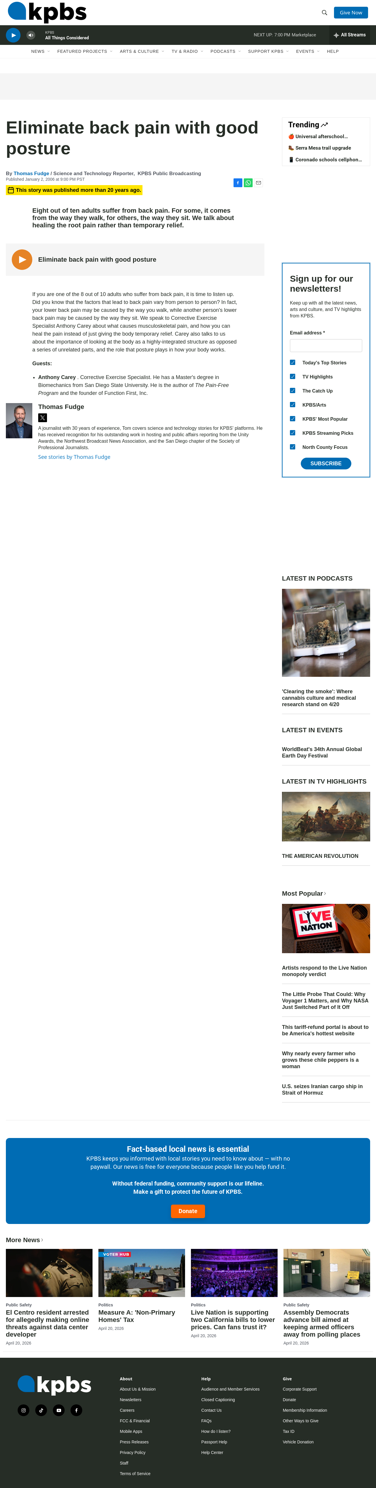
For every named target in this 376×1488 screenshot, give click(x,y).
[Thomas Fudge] (19, 420)
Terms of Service (135, 1473)
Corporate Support (300, 1389)
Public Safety (19, 1305)
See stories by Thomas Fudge (74, 456)
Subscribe (326, 463)
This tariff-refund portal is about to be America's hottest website (325, 1030)
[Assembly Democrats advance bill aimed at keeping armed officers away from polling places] (326, 1273)
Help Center (212, 1452)
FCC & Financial (135, 1420)
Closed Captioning (218, 1399)
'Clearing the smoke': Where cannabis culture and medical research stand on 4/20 (319, 698)
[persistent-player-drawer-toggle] (349, 42)
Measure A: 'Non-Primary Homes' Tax (136, 1316)
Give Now (352, 15)
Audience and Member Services (230, 1389)
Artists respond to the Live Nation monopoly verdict (324, 971)
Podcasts (223, 60)
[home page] (45, 15)
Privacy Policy (132, 1452)
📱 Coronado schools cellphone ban (324, 162)
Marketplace (304, 42)
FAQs (206, 1420)
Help (333, 60)
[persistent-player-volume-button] (31, 42)
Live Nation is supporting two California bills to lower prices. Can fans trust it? (233, 1320)
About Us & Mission (138, 1389)
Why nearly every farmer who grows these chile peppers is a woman (320, 1060)
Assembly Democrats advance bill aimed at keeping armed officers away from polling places (321, 1323)
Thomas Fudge (31, 173)
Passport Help (214, 1442)
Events (305, 60)
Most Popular (304, 893)
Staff (124, 1463)
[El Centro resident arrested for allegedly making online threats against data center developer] (49, 1273)
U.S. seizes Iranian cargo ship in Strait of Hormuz (322, 1089)
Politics (105, 1305)
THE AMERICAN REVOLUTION (320, 856)
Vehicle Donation (298, 1442)
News (38, 60)
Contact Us (211, 1410)
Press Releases (134, 1442)
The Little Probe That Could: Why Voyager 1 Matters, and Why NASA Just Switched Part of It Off (325, 1000)
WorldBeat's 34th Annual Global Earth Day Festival (322, 752)
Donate (188, 1211)
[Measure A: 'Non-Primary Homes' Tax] (141, 1273)
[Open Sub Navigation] (49, 60)
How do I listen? (216, 1431)
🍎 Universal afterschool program (316, 139)
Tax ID (289, 1431)
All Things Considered (67, 45)
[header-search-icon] (325, 15)
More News (25, 1240)
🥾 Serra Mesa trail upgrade (319, 148)
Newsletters (130, 1399)
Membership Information (305, 1410)
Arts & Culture (139, 60)
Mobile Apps (131, 1431)
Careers (127, 1410)
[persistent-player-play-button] (13, 42)
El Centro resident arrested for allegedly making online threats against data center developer (47, 1323)
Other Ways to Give (301, 1420)
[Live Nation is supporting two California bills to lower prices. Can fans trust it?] (234, 1273)
